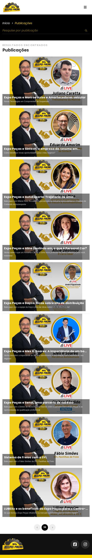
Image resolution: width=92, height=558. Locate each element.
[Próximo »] (52, 527)
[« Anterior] (37, 527)
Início (6, 23)
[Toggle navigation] (85, 7)
